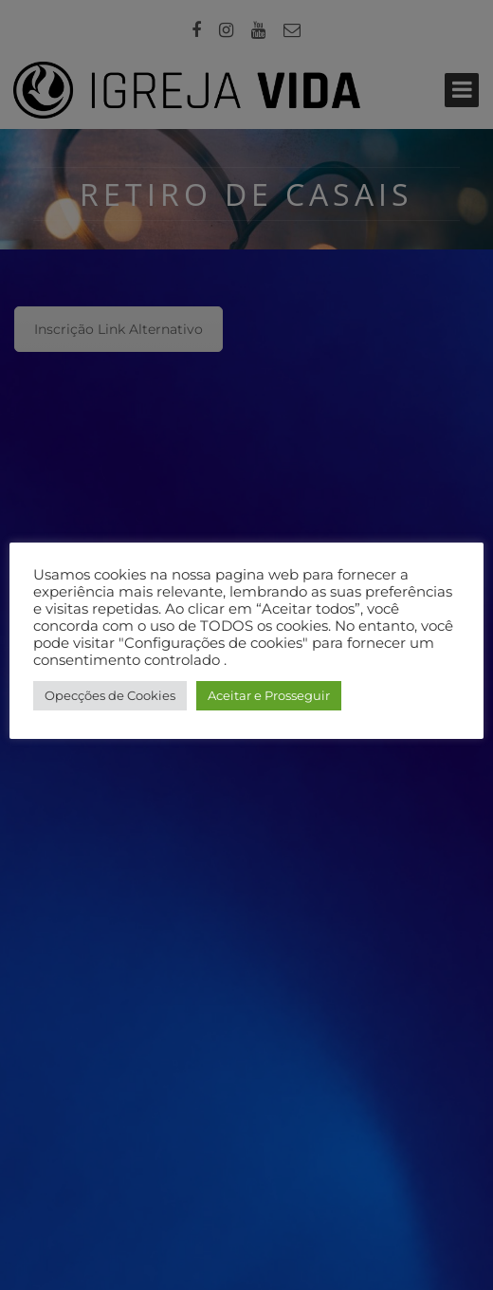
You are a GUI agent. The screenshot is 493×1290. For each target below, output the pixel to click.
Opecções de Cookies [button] (110, 695)
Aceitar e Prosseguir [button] (269, 695)
